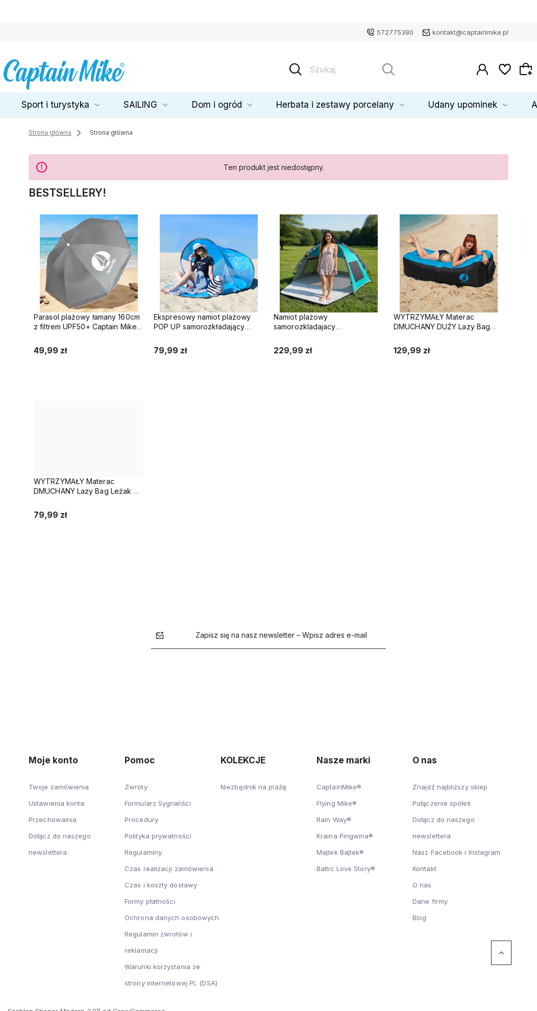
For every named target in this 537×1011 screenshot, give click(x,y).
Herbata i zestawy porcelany (322, 100)
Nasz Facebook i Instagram (456, 848)
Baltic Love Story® (345, 864)
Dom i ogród (226, 100)
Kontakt (424, 864)
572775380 (395, 32)
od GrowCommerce (134, 1006)
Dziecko (31, 100)
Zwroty (136, 782)
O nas (422, 880)
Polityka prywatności (158, 831)
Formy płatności (150, 897)
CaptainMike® (338, 782)
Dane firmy (430, 897)
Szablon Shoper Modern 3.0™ (54, 1006)
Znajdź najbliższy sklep (449, 782)
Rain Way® (333, 815)
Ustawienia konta (57, 799)
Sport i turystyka (98, 100)
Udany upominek (425, 100)
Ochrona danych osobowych (172, 913)
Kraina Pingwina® (345, 831)
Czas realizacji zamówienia (169, 864)
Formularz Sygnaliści (158, 799)
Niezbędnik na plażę (253, 782)
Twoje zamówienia (59, 782)
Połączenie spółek (441, 799)
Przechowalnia (53, 815)
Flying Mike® (336, 799)
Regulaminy (143, 848)
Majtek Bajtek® (340, 848)
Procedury (141, 815)
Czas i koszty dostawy (161, 880)
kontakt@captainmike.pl (470, 32)
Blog (419, 913)
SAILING (165, 100)
